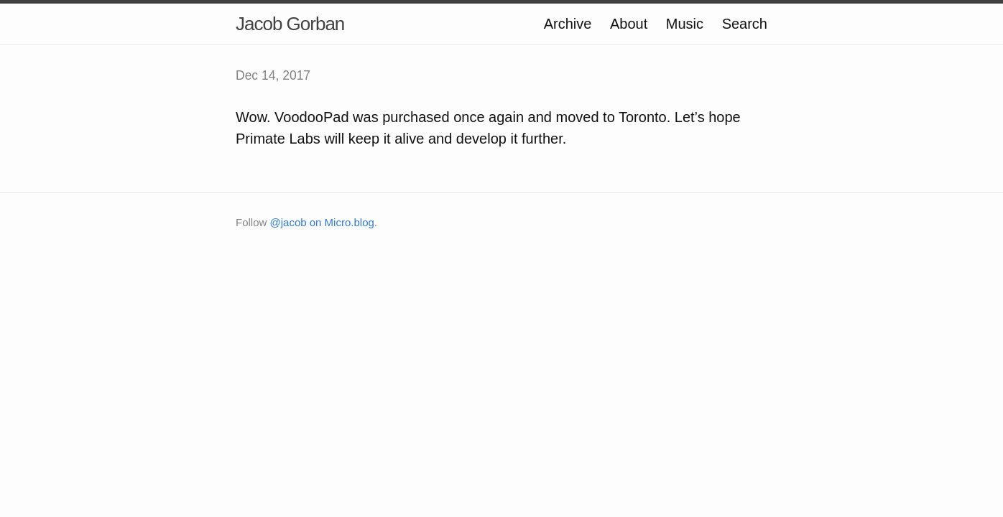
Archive (568, 24)
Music (684, 24)
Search (744, 24)
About (628, 24)
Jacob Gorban (290, 23)
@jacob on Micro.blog (322, 222)
